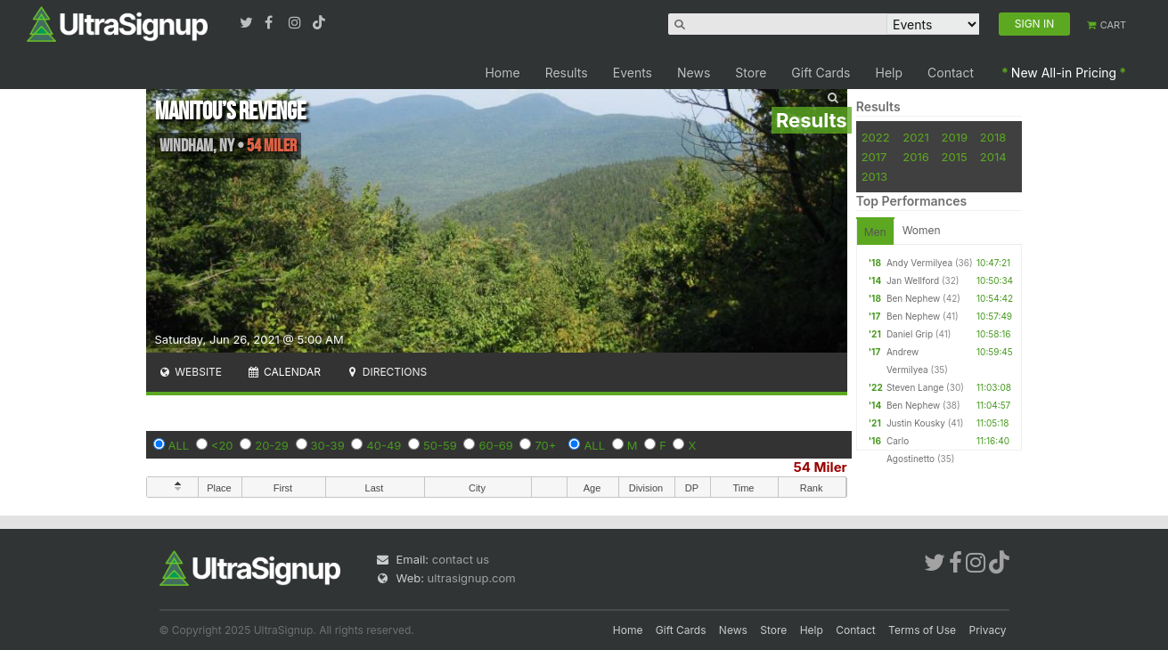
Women (922, 230)
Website (191, 371)
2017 (874, 157)
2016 (915, 157)
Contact (950, 72)
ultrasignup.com (472, 578)
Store (750, 72)
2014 (993, 157)
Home (502, 72)
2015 (955, 157)
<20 (222, 445)
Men (875, 232)
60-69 (495, 445)
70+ (545, 445)
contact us (460, 559)
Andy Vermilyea (919, 262)
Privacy (988, 630)
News (693, 72)
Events (632, 72)
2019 (955, 137)
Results (566, 72)
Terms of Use (922, 630)
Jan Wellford (912, 280)
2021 (915, 137)
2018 (993, 137)
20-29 (272, 445)
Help (889, 72)
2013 (874, 176)
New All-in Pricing (1063, 72)
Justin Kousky (915, 423)
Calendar (284, 371)
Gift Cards (820, 72)
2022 (876, 137)
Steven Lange (914, 387)
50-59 (440, 445)
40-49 (383, 445)
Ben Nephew (913, 298)
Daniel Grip (909, 334)
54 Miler (820, 467)
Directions (386, 371)
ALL (179, 445)
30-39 (328, 445)
